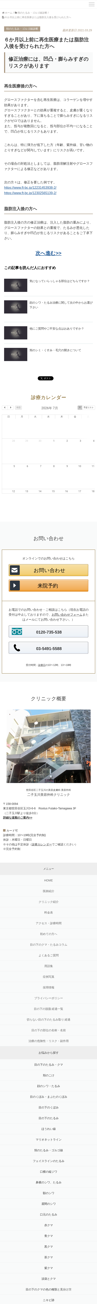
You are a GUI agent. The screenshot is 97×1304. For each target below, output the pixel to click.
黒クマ (48, 1226)
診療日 (42, 645)
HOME (48, 860)
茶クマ (48, 1237)
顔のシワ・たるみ (48, 1066)
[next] (11, 408)
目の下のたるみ (49, 1098)
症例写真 (48, 957)
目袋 (48, 1291)
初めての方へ (48, 914)
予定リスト (88, 407)
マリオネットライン (49, 1119)
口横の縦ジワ (48, 1152)
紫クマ (48, 1248)
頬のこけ (48, 1055)
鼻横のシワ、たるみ (49, 1162)
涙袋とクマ (48, 1259)
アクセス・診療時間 (49, 903)
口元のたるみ (48, 1194)
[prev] (5, 408)
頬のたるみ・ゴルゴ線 (48, 1130)
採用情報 (48, 967)
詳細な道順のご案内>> (17, 797)
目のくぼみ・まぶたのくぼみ (48, 1077)
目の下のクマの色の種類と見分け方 (49, 1269)
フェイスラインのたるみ (48, 1141)
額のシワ (48, 1173)
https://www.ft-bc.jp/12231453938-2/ (30, 187)
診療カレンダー (42, 824)
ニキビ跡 (48, 1280)
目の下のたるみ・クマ (48, 1044)
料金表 (48, 892)
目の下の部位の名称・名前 (48, 1010)
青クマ (48, 1216)
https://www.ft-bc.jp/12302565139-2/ (30, 193)
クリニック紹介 (49, 882)
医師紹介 (48, 871)
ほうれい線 (48, 1109)
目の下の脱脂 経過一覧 (48, 989)
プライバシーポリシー (48, 978)
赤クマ (48, 1205)
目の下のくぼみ (49, 1087)
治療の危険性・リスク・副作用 (49, 1021)
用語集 (48, 946)
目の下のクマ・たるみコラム (48, 924)
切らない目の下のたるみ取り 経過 (49, 999)
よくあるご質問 (49, 935)
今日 (18, 407)
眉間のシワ (48, 1184)
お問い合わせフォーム (67, 595)
